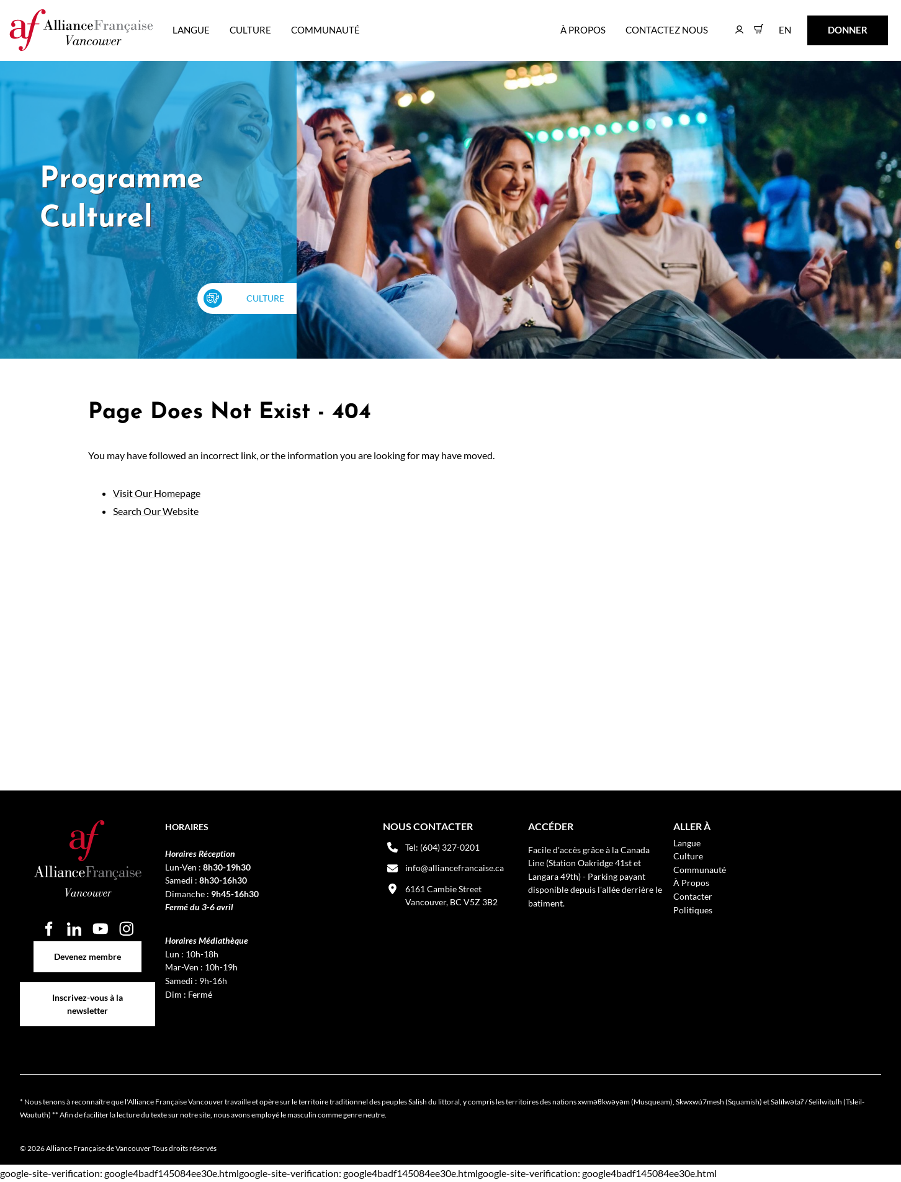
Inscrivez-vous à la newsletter (87, 988)
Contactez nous (666, 29)
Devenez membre (87, 947)
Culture (250, 29)
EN (775, 24)
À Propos (583, 29)
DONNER (828, 24)
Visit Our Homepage (156, 493)
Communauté (325, 29)
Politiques (692, 910)
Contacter (692, 896)
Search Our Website (156, 511)
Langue (191, 29)
